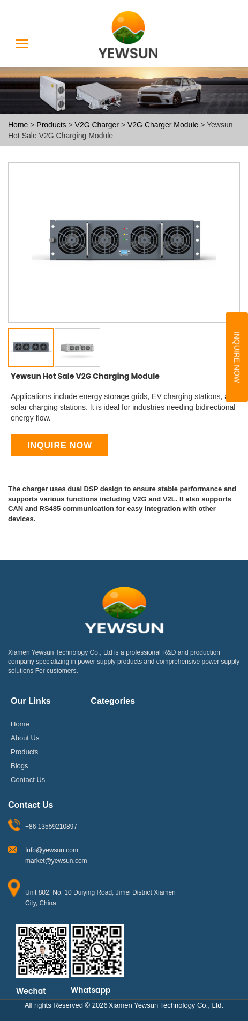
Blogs (19, 765)
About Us (25, 737)
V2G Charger (98, 124)
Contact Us (28, 779)
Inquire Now (237, 357)
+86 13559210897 (51, 826)
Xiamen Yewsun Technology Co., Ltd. (166, 1005)
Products (51, 124)
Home (18, 124)
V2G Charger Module (163, 124)
